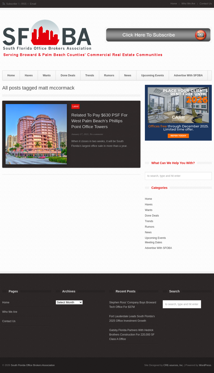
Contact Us (206, 3)
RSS (24, 3)
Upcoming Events (152, 75)
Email (33, 3)
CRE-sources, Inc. (173, 365)
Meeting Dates (153, 242)
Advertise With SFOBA (188, 75)
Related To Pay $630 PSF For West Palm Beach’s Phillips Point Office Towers (99, 121)
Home (174, 3)
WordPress (205, 365)
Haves (29, 75)
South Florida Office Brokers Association (33, 365)
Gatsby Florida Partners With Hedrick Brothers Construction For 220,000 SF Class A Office (131, 335)
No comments (96, 134)
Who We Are (188, 3)
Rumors (109, 75)
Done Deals (68, 75)
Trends (89, 75)
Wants (47, 75)
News (127, 75)
